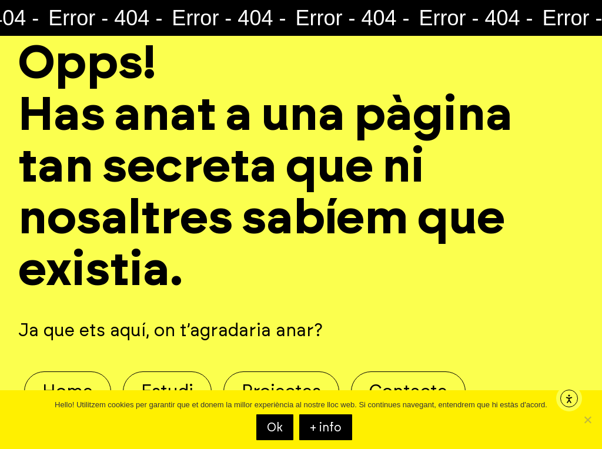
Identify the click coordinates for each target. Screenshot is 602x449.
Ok (275, 427)
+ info (326, 427)
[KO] (587, 419)
